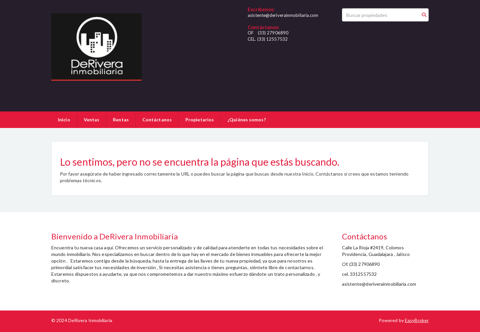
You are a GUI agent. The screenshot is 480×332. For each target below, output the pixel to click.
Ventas (92, 119)
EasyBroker (417, 320)
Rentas (121, 119)
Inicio (64, 119)
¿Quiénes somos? (246, 119)
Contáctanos (157, 119)
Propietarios (199, 119)
